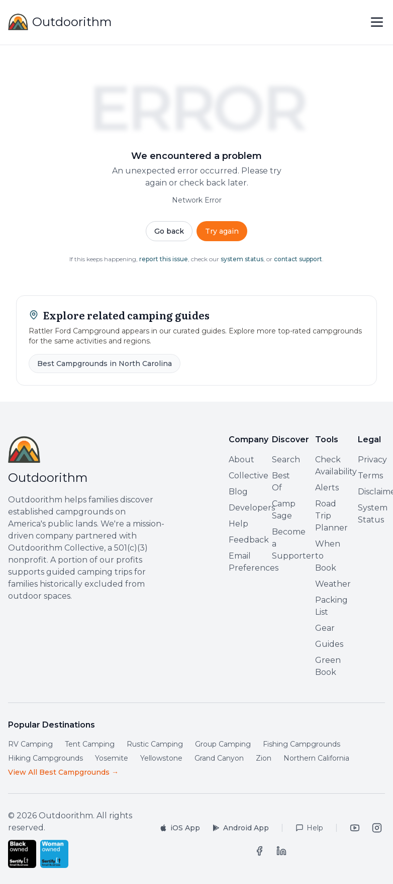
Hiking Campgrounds (45, 758)
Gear (325, 628)
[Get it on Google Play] (240, 828)
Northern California (316, 758)
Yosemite (111, 758)
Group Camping (223, 744)
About (241, 459)
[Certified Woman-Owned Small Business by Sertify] (54, 854)
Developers (252, 507)
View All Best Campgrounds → (63, 772)
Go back (169, 231)
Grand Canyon (219, 758)
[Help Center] (309, 828)
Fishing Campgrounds (301, 744)
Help (238, 523)
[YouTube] (355, 828)
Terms (370, 475)
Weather (333, 584)
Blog (238, 491)
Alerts (327, 487)
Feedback (249, 540)
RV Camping (30, 744)
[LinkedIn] (281, 851)
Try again (222, 231)
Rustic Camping (155, 744)
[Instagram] (377, 828)
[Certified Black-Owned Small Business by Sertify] (22, 854)
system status (242, 259)
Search (286, 459)
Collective (248, 475)
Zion (263, 758)
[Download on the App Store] (179, 828)
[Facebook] (259, 851)
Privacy (372, 459)
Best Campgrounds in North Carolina (104, 363)
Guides (329, 644)
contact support (298, 259)
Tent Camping (90, 744)
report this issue (163, 259)
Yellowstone (161, 758)
